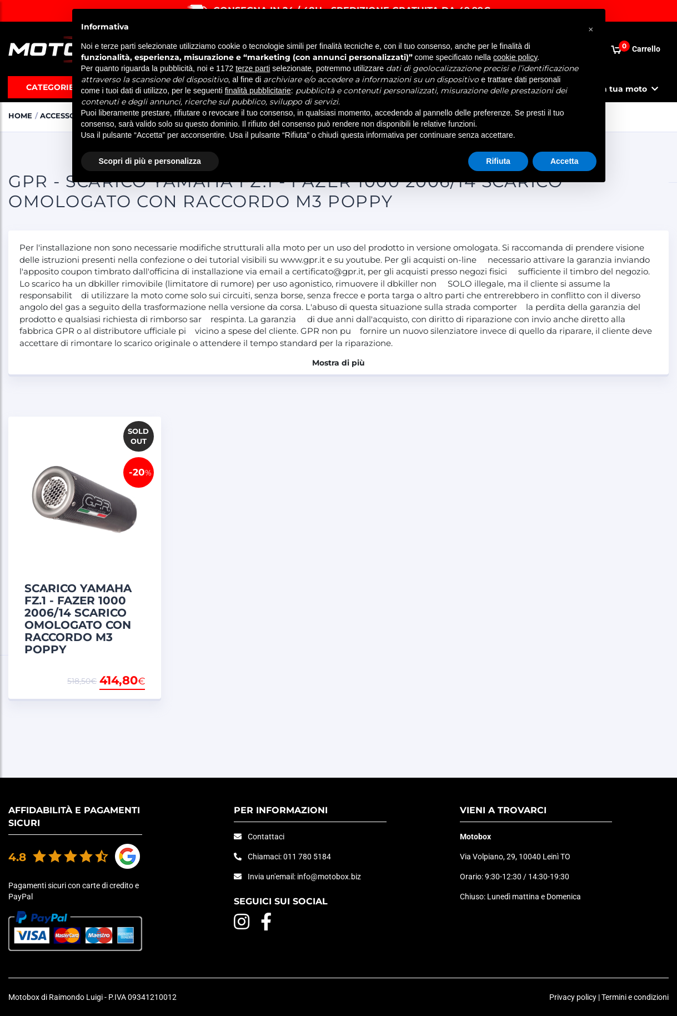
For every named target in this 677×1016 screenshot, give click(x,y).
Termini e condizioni (635, 997)
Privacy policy (572, 997)
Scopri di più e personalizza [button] (150, 161)
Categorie (50, 87)
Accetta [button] (564, 161)
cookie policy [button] (515, 57)
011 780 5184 (307, 856)
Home (20, 115)
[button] (591, 27)
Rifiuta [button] (498, 161)
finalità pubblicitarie (258, 90)
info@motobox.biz (329, 876)
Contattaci (266, 836)
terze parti (252, 68)
